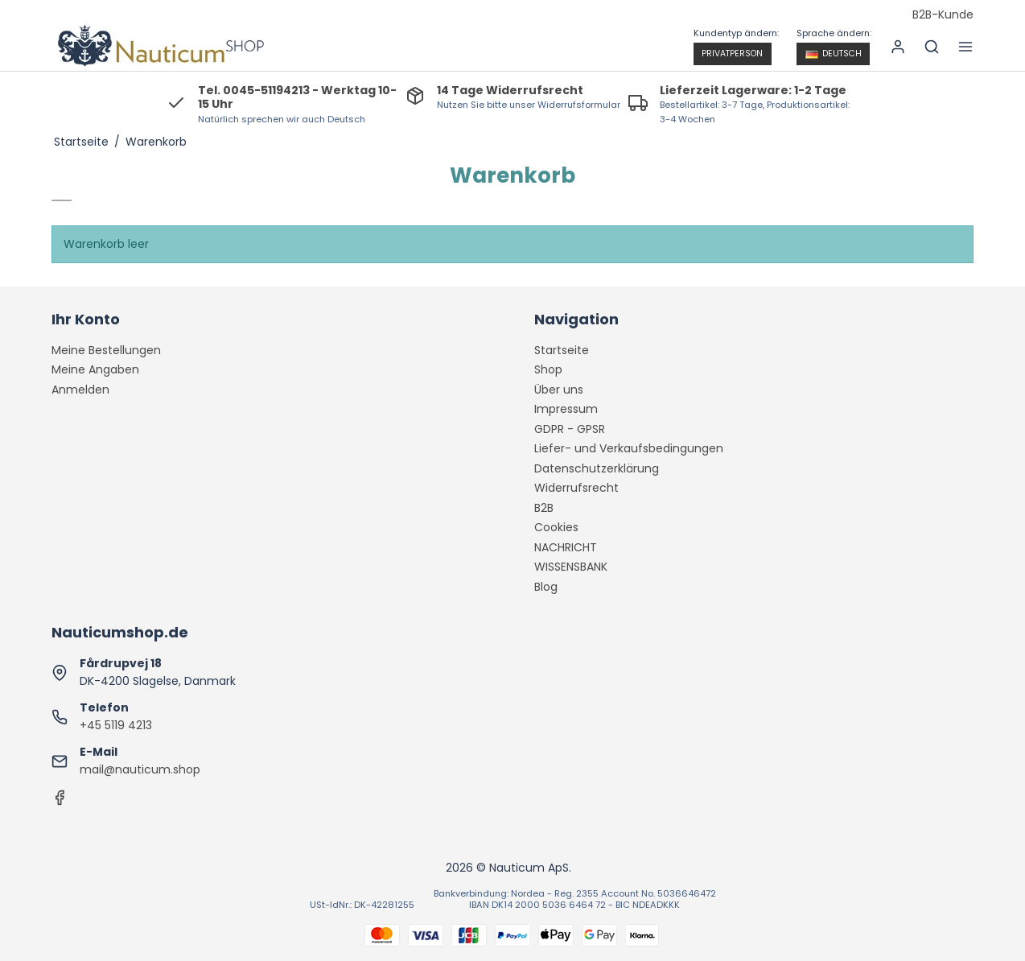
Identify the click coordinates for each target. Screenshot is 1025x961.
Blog (546, 587)
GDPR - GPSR (569, 429)
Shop (548, 369)
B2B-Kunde (943, 15)
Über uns (558, 390)
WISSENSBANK (570, 567)
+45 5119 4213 (116, 725)
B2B (544, 508)
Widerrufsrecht (576, 488)
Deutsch (833, 53)
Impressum (566, 409)
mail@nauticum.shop (140, 769)
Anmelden (80, 390)
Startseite (561, 350)
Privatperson (732, 53)
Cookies (556, 527)
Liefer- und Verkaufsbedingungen (628, 448)
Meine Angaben (95, 369)
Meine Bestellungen (106, 350)
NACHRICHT (565, 547)
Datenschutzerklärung (596, 468)
